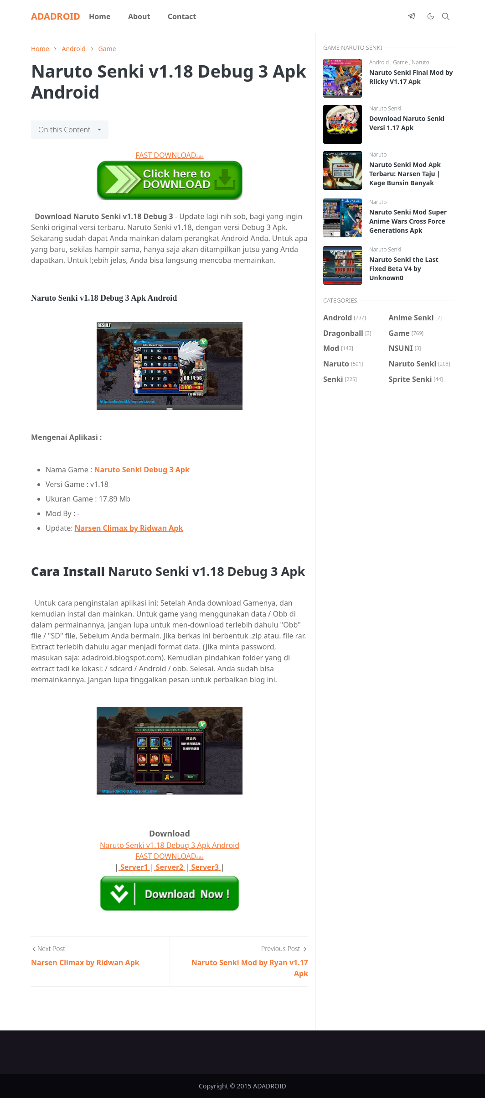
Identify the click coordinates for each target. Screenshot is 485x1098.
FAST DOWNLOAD (169, 155)
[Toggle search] (446, 16)
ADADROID (55, 16)
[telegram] (411, 16)
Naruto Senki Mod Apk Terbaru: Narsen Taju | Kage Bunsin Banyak (405, 173)
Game (401, 62)
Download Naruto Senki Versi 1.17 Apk (406, 123)
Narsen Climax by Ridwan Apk (129, 528)
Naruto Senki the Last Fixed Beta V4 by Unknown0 (404, 268)
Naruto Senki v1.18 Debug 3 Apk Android (169, 845)
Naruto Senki (385, 108)
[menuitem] (99, 16)
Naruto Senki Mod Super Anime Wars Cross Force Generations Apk (408, 221)
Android (379, 62)
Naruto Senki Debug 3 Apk (141, 470)
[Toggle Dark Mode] (430, 16)
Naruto (420, 62)
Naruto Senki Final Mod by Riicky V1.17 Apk (411, 77)
